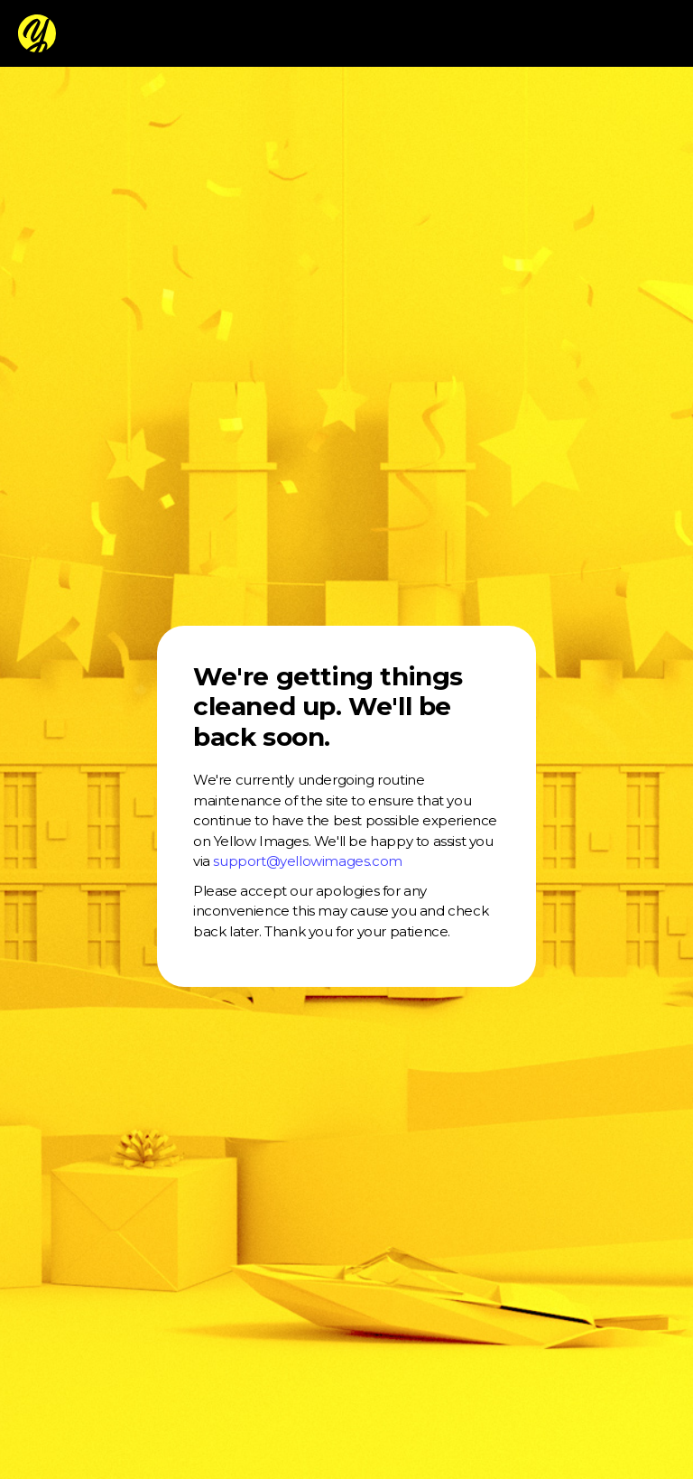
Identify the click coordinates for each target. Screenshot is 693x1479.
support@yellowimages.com (307, 861)
